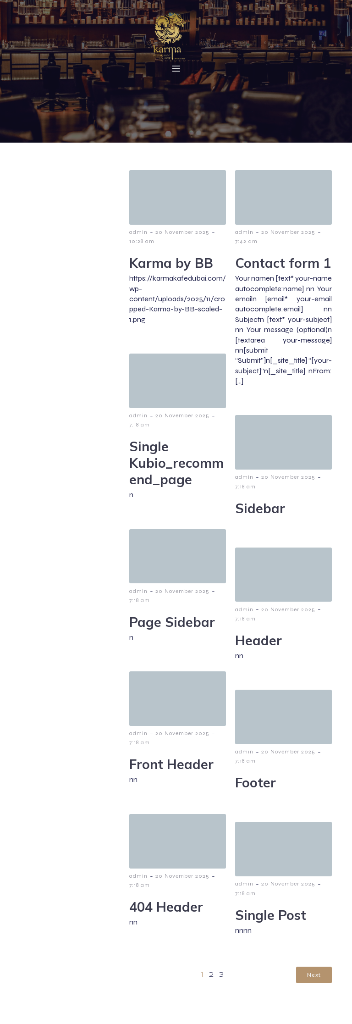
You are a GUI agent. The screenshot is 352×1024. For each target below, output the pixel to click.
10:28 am (141, 245)
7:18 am (139, 429)
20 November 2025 (182, 236)
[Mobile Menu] (176, 70)
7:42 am (246, 245)
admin (138, 236)
